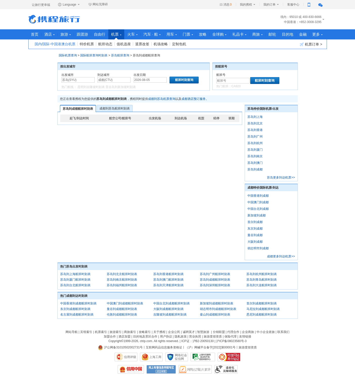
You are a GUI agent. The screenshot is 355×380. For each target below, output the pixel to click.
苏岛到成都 (255, 169)
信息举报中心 (203, 357)
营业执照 (195, 336)
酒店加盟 (124, 336)
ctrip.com (146, 341)
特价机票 (87, 44)
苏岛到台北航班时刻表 (75, 285)
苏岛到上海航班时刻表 (75, 274)
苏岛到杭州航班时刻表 (261, 274)
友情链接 (245, 336)
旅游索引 (116, 332)
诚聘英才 (189, 332)
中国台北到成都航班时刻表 (171, 303)
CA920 (236, 86)
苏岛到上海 (255, 117)
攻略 (203, 34)
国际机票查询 (68, 55)
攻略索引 (145, 332)
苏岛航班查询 (120, 55)
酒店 (50, 34)
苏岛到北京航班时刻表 (122, 274)
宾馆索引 (86, 332)
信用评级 (130, 357)
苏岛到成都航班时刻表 (78, 108)
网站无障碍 (98, 5)
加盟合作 (110, 336)
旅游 (66, 34)
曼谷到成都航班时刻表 (122, 309)
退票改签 (142, 44)
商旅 (258, 34)
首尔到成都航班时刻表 (261, 303)
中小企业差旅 (266, 332)
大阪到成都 (255, 241)
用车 (172, 34)
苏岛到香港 (255, 130)
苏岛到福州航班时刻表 (122, 285)
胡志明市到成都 (258, 248)
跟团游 (82, 34)
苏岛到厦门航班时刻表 (75, 279)
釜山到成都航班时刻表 (215, 314)
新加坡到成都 (256, 215)
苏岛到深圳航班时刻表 (215, 285)
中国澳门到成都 (258, 202)
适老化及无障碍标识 (226, 369)
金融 (303, 34)
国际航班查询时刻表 (94, 55)
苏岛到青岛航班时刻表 (261, 279)
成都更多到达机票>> (281, 256)
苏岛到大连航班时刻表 (261, 285)
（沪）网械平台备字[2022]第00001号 (210, 347)
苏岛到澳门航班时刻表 (168, 279)
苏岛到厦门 (255, 149)
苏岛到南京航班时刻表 (122, 279)
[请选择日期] (150, 80)
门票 (188, 34)
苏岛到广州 (255, 136)
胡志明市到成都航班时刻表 (218, 309)
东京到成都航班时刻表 (75, 309)
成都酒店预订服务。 (195, 99)
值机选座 (124, 44)
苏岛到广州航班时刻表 (215, 274)
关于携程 (159, 332)
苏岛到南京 (255, 156)
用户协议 (166, 336)
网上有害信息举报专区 (161, 369)
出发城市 (67, 75)
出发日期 (140, 75)
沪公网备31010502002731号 (120, 347)
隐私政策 (181, 336)
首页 (35, 34)
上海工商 (155, 357)
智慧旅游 (203, 332)
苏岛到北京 (255, 123)
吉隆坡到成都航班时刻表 (170, 314)
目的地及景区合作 (145, 336)
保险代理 (230, 336)
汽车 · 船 (152, 34)
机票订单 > (311, 44)
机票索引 (101, 332)
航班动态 (105, 44)
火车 (133, 34)
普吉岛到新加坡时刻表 (121, 87)
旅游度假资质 (213, 336)
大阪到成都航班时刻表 (168, 309)
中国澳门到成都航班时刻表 (125, 303)
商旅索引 (130, 332)
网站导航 (72, 332)
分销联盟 (219, 332)
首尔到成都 (255, 222)
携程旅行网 (54, 19)
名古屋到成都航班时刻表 (77, 314)
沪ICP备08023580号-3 (231, 341)
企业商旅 (248, 332)
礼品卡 (240, 34)
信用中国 (131, 369)
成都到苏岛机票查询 (161, 99)
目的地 (288, 34)
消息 (227, 4)
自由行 (100, 34)
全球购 (220, 34)
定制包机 (179, 44)
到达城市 (103, 75)
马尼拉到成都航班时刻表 (263, 309)
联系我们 (283, 332)
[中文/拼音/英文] (78, 80)
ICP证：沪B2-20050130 (197, 341)
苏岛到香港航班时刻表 (168, 274)
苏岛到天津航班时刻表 (168, 285)
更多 (318, 34)
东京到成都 (255, 228)
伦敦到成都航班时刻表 (122, 314)
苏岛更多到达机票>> (281, 177)
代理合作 (233, 332)
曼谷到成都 (255, 235)
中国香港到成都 (258, 195)
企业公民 (174, 332)
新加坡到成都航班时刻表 (216, 303)
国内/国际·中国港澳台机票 (55, 44)
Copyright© (115, 341)
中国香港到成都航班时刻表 (78, 303)
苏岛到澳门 (255, 163)
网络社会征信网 (181, 357)
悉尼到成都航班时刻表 (261, 314)
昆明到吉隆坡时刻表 (91, 87)
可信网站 (229, 357)
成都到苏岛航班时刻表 (114, 108)
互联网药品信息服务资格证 (164, 347)
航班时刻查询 (265, 80)
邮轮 (272, 34)
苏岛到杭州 (255, 143)
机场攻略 (161, 44)
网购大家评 (195, 369)
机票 (116, 35)
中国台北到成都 (258, 209)
